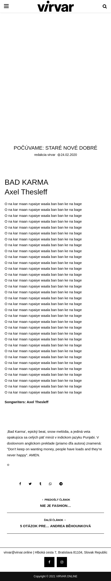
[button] (7, 465)
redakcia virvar (44, 155)
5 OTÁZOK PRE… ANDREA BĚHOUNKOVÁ (55, 526)
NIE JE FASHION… (55, 506)
